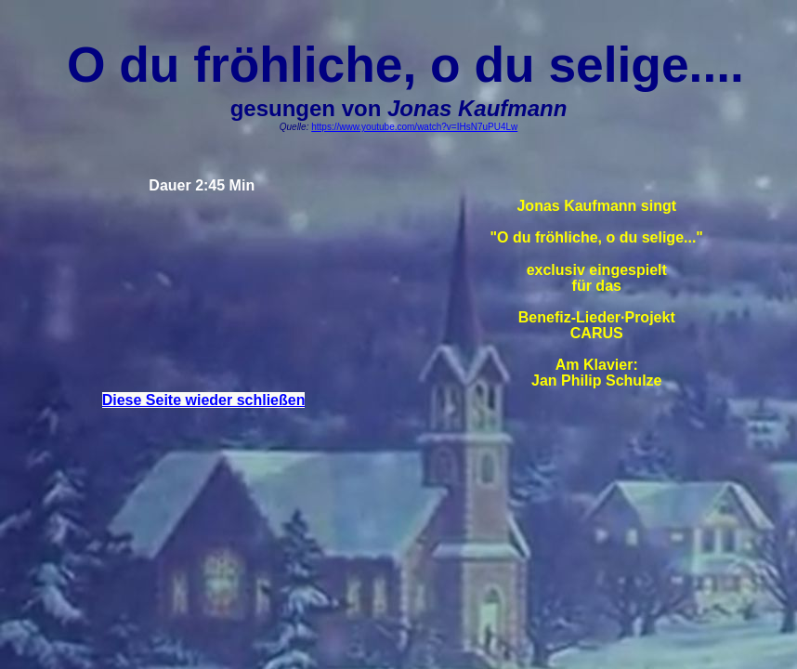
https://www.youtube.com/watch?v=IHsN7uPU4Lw (414, 127)
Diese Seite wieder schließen (204, 400)
